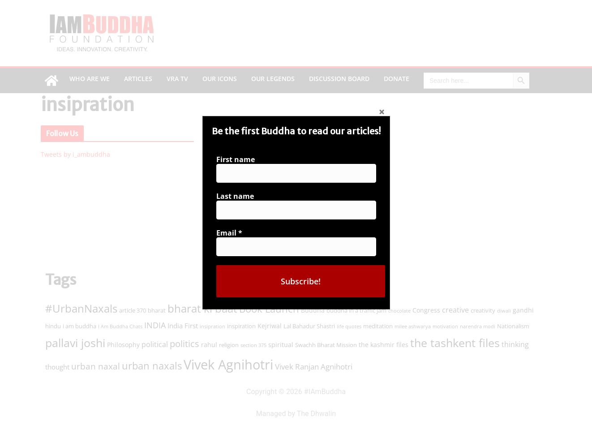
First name (238, 162)
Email (232, 232)
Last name (238, 197)
